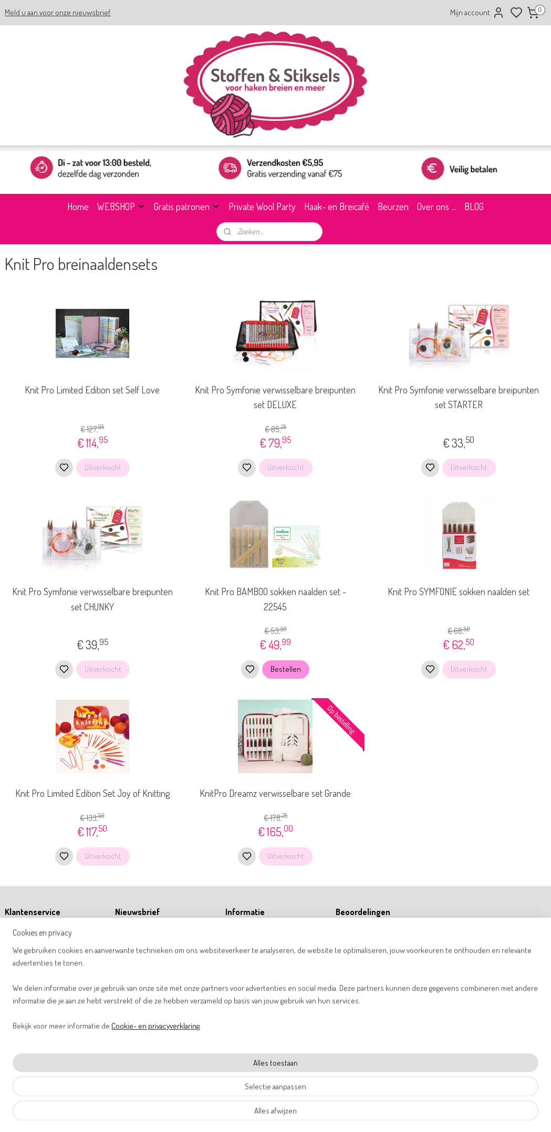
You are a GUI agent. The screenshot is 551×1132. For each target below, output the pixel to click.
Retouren (17, 990)
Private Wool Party (262, 206)
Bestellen (286, 669)
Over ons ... (436, 206)
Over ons (17, 931)
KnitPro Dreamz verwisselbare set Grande (275, 793)
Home (78, 206)
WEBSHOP (121, 206)
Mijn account (477, 12)
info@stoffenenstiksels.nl (267, 1025)
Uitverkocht (103, 467)
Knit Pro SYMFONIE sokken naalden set (458, 591)
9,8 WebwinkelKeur (371, 948)
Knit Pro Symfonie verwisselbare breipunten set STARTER (458, 397)
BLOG (474, 206)
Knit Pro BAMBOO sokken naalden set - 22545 (275, 599)
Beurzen (393, 206)
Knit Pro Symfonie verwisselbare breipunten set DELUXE (275, 397)
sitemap (308, 1112)
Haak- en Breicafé (336, 206)
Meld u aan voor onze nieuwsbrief (58, 12)
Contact (16, 955)
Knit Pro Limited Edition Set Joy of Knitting (92, 793)
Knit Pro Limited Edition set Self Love (92, 390)
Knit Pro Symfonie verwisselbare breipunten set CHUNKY (92, 599)
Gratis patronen (187, 206)
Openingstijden (25, 943)
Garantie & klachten (32, 1014)
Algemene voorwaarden (38, 966)
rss (324, 1112)
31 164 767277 (253, 1037)
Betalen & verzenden (34, 1002)
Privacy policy (24, 978)
